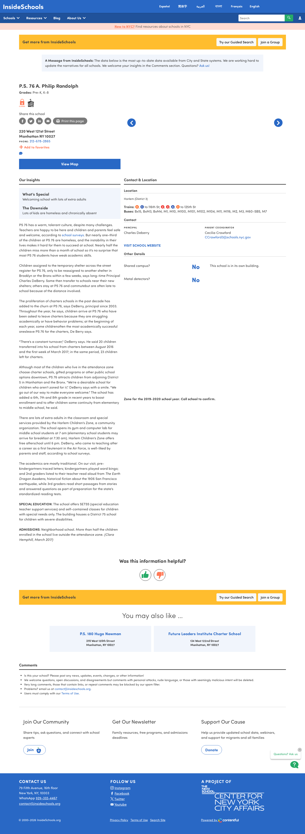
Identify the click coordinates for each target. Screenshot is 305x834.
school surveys (73, 235)
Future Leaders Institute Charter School (204, 633)
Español (164, 6)
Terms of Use (70, 693)
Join (34, 750)
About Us (76, 18)
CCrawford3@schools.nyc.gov (228, 237)
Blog (56, 18)
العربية (200, 6)
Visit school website (142, 245)
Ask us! (204, 65)
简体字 (182, 6)
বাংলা (218, 6)
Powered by (220, 820)
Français (236, 6)
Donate (211, 749)
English (254, 6)
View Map (69, 163)
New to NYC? (125, 26)
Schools (11, 18)
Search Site (157, 820)
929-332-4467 (46, 798)
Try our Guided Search (236, 42)
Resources (36, 18)
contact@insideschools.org (73, 689)
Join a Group (270, 42)
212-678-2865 (40, 141)
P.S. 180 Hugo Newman (100, 633)
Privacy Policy (119, 820)
